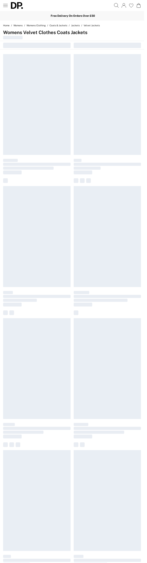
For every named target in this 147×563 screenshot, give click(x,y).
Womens (18, 25)
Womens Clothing (36, 25)
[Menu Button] (5, 5)
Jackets (75, 25)
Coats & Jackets (58, 25)
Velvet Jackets (92, 25)
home (6, 25)
